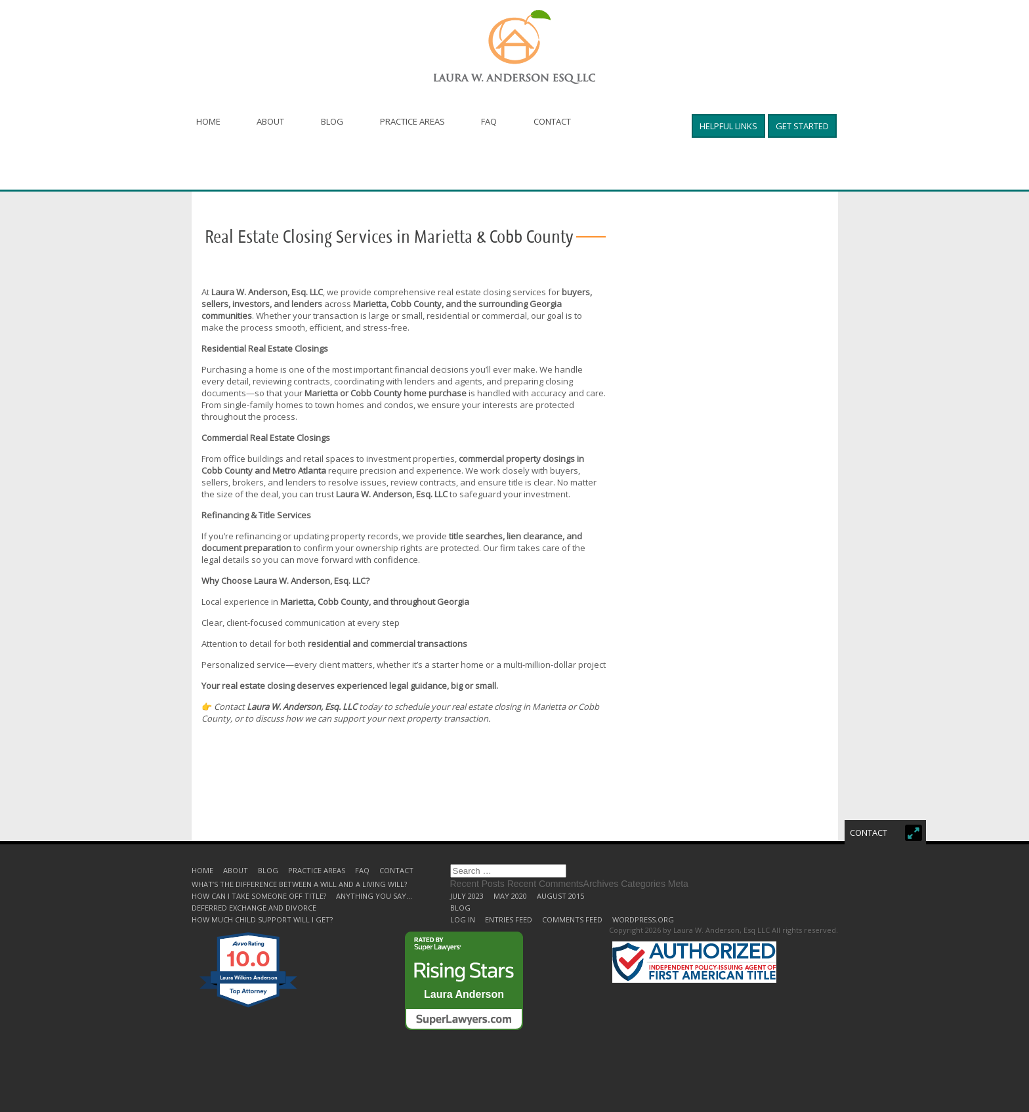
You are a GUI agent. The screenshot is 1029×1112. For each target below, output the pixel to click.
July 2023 (467, 896)
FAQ (490, 121)
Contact (553, 121)
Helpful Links (728, 126)
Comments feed (572, 919)
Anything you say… (374, 896)
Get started (802, 126)
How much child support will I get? (262, 919)
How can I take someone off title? (259, 896)
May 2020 (510, 896)
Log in (462, 919)
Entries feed (508, 919)
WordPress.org (643, 919)
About (271, 121)
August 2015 (560, 896)
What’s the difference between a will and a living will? (299, 884)
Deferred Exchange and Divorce (254, 908)
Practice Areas (413, 121)
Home (208, 121)
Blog (333, 121)
